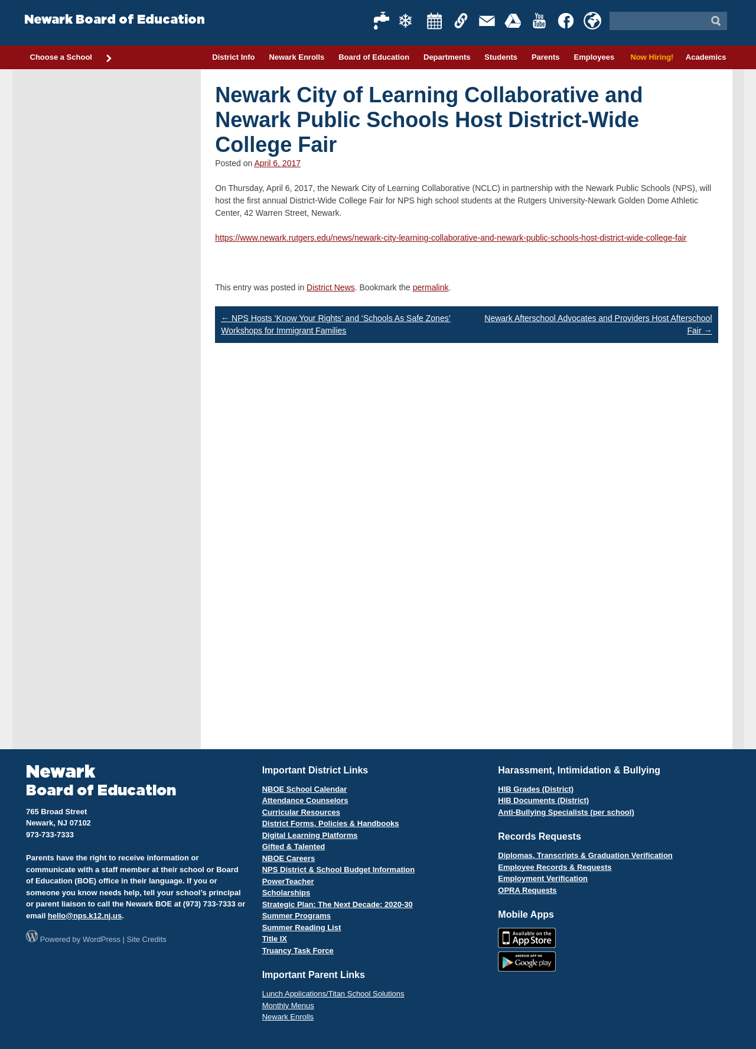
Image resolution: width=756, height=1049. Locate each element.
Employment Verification (543, 878)
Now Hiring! (650, 57)
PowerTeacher (288, 881)
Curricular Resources (301, 812)
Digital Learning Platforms (310, 835)
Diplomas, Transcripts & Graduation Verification (585, 855)
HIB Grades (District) (535, 789)
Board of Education (373, 57)
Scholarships (286, 892)
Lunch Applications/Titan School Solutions (333, 993)
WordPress (101, 939)
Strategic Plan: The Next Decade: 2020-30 (337, 904)
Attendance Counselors (305, 800)
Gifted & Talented (293, 846)
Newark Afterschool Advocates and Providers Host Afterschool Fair (598, 324)
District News (331, 287)
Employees (593, 57)
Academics (706, 57)
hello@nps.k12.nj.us (85, 915)
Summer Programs (296, 915)
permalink (431, 287)
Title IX (274, 938)
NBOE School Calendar (304, 789)
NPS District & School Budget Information (338, 869)
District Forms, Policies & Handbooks (330, 823)
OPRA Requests (527, 890)
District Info (233, 57)
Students (500, 57)
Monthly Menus (288, 1005)
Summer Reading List (301, 927)
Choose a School (71, 58)
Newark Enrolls (296, 57)
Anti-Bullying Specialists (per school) (566, 812)
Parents (546, 57)
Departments (446, 57)
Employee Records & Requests (554, 867)
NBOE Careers (288, 858)
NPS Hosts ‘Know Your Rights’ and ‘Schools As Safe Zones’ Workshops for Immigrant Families (336, 324)
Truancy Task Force (298, 950)
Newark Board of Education (114, 20)
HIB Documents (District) (543, 800)
